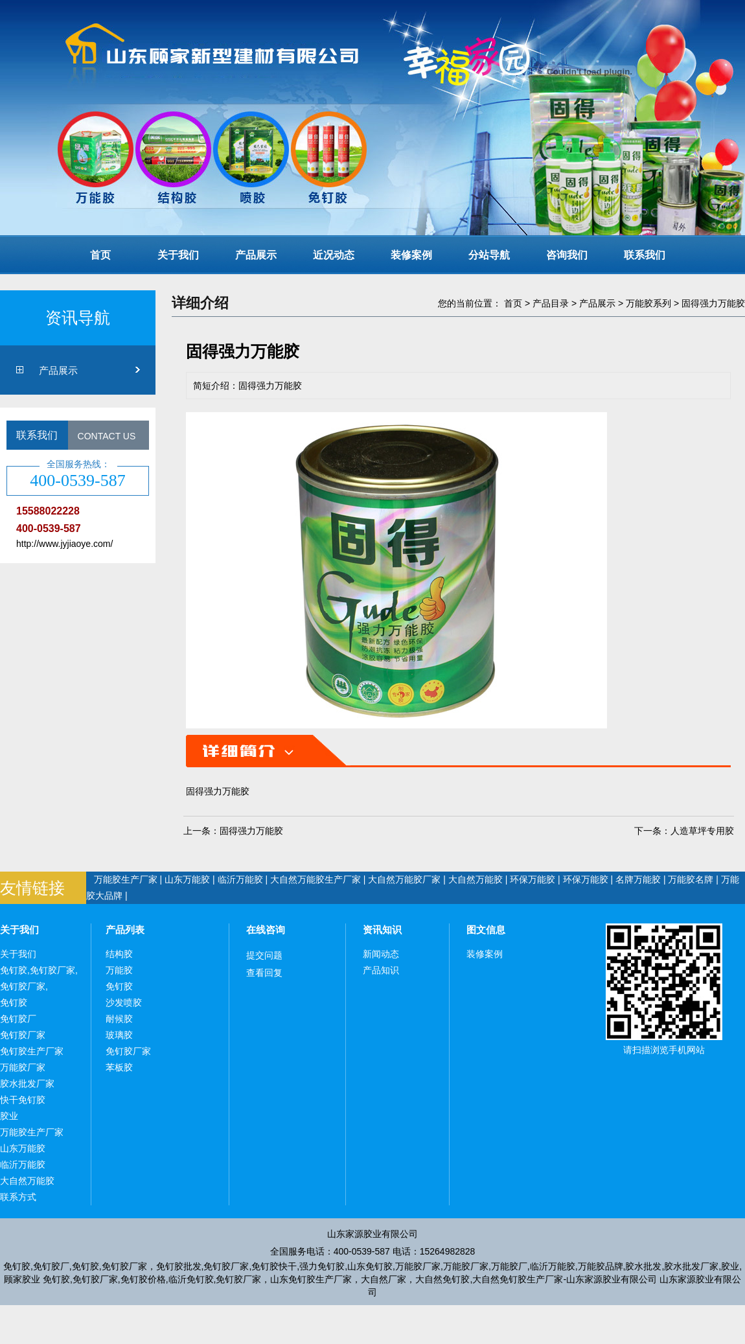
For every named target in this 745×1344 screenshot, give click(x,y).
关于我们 (178, 255)
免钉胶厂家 (22, 1035)
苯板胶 (119, 1067)
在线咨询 (265, 929)
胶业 (9, 1116)
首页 (100, 255)
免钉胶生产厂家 (31, 1051)
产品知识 (381, 970)
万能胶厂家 (22, 1067)
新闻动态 (381, 954)
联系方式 (18, 1197)
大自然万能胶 (475, 879)
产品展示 (256, 255)
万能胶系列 (648, 303)
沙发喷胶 (124, 1002)
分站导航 (489, 255)
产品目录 (551, 303)
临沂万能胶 (240, 879)
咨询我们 (567, 255)
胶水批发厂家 (27, 1083)
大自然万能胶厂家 (404, 879)
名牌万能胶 (638, 879)
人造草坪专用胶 (702, 831)
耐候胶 (119, 1019)
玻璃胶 (119, 1035)
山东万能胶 (187, 879)
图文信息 (485, 929)
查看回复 (264, 972)
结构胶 (119, 954)
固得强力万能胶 (713, 303)
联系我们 (644, 255)
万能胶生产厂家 (125, 879)
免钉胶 (13, 1002)
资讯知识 (382, 929)
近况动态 (333, 255)
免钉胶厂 (18, 1019)
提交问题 (264, 955)
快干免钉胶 (22, 1100)
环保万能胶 (532, 879)
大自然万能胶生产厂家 (315, 879)
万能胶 (119, 970)
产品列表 (125, 929)
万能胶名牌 (690, 879)
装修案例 (411, 255)
